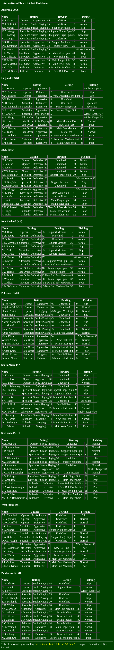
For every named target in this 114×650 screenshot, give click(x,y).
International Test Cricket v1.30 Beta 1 (55, 644)
